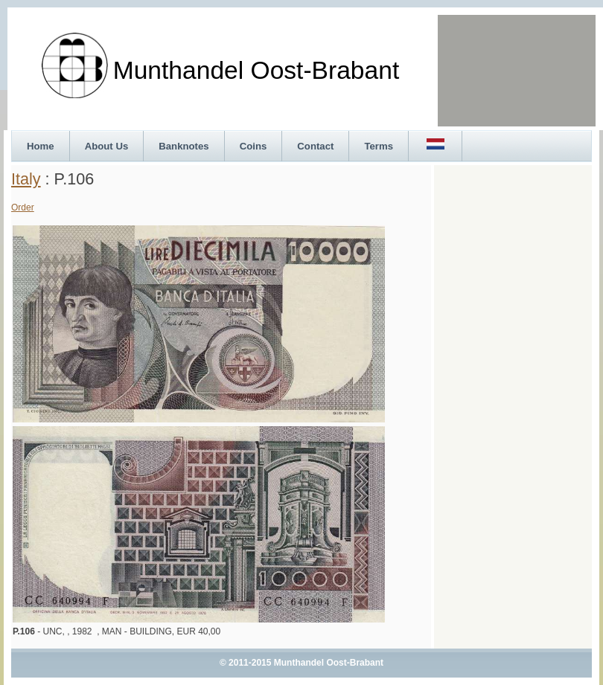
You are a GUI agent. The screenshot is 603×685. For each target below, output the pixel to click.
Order (22, 207)
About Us (107, 146)
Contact (315, 146)
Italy (26, 179)
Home (40, 146)
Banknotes (183, 146)
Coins (253, 146)
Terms (378, 146)
